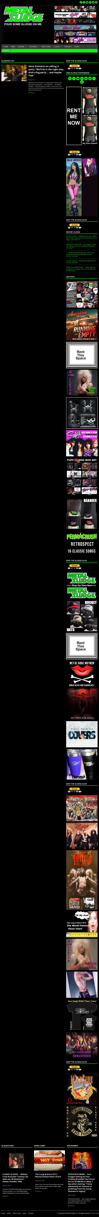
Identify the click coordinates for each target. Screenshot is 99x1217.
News (13, 47)
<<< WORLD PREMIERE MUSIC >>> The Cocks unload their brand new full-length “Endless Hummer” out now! (80, 254)
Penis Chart (46, 47)
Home (6, 47)
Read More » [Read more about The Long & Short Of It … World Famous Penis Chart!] (38, 1191)
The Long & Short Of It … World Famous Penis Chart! (48, 1175)
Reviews (22, 46)
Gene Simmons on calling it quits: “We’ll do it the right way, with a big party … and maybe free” (46, 71)
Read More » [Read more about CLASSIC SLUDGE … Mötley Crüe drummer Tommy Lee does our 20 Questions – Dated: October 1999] (6, 1196)
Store (76, 47)
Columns (34, 46)
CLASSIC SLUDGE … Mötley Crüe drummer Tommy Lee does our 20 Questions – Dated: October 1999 (15, 1178)
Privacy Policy (95, 1213)
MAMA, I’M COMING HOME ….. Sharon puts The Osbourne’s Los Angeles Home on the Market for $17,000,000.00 (81, 269)
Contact (68, 47)
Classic (57, 46)
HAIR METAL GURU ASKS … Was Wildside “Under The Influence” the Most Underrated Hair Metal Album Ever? (81, 246)
